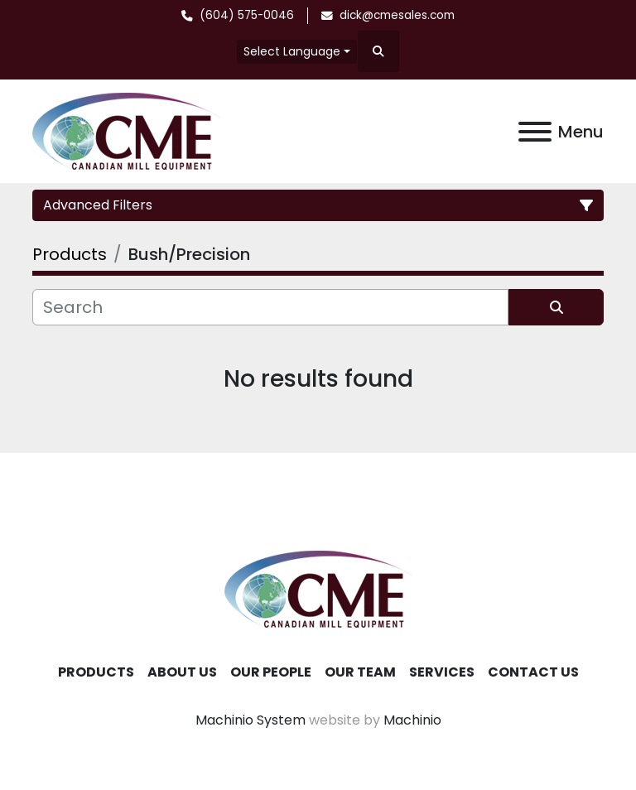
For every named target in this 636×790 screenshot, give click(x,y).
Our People (270, 672)
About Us (182, 672)
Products (96, 672)
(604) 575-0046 (247, 15)
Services (442, 672)
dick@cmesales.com (397, 15)
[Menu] (535, 132)
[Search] (270, 307)
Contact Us (533, 672)
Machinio (412, 720)
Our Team (360, 672)
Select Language (291, 51)
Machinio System (250, 720)
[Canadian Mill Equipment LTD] (318, 588)
